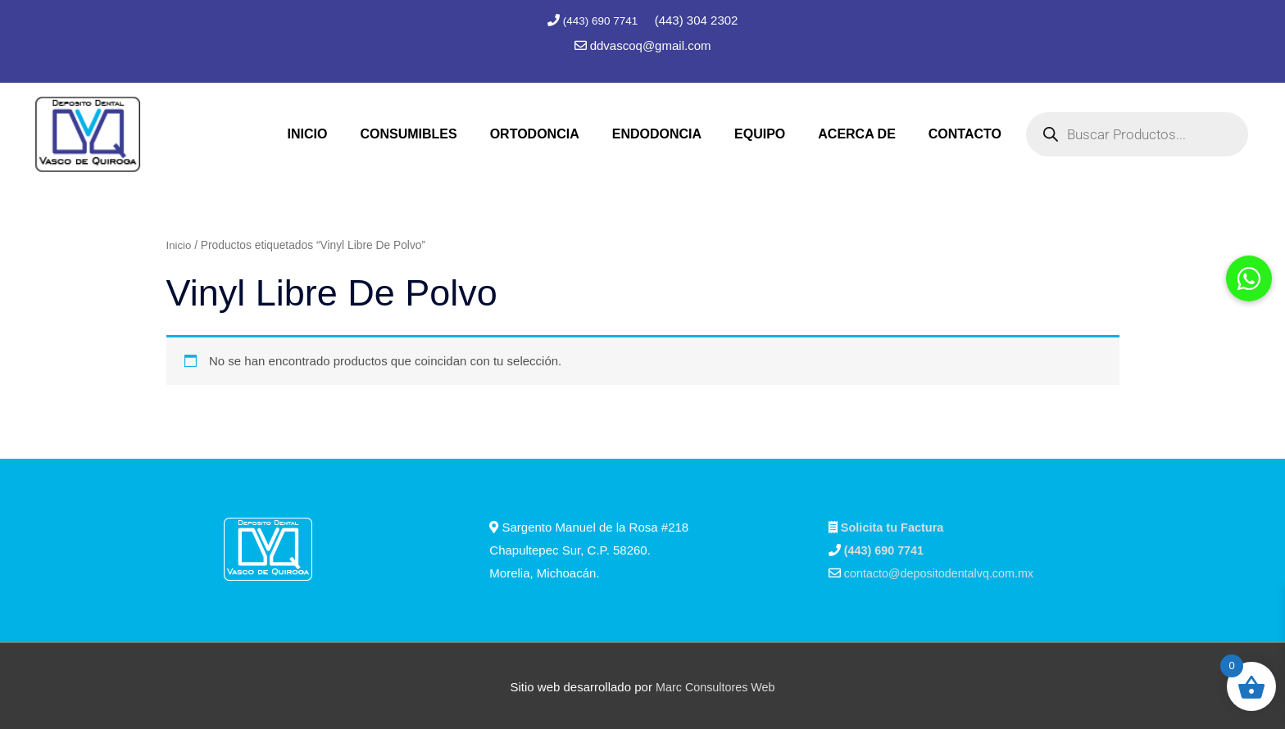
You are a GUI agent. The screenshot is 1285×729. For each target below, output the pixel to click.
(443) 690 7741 (601, 20)
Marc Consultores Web (715, 684)
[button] (1249, 278)
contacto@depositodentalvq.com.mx (943, 570)
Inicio (179, 243)
